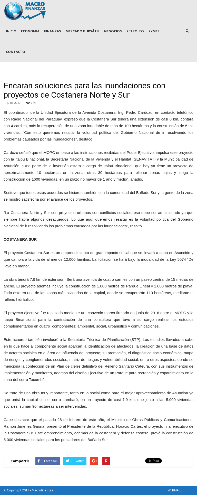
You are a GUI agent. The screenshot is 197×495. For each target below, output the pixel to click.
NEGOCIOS (113, 31)
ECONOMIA (30, 31)
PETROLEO (135, 31)
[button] (187, 31)
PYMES (154, 31)
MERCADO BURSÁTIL (83, 31)
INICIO (11, 31)
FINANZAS (52, 31)
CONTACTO (15, 51)
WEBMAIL (174, 490)
